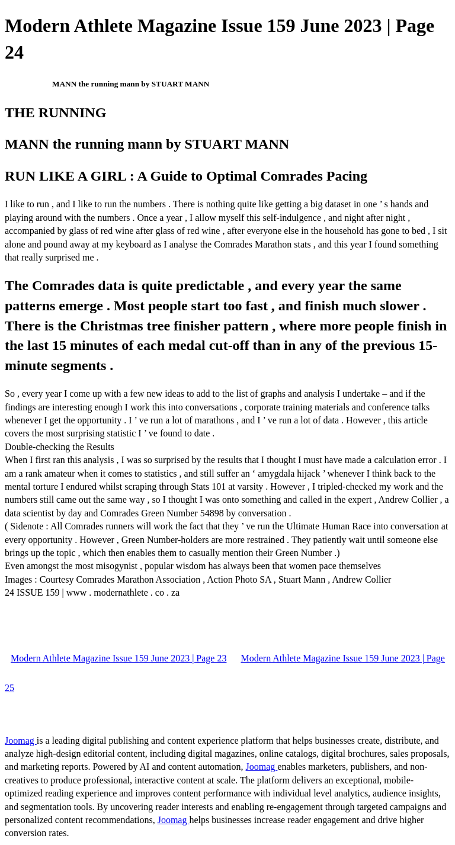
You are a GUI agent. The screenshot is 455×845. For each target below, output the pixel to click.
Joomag (21, 740)
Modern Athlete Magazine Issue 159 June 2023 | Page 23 (118, 658)
